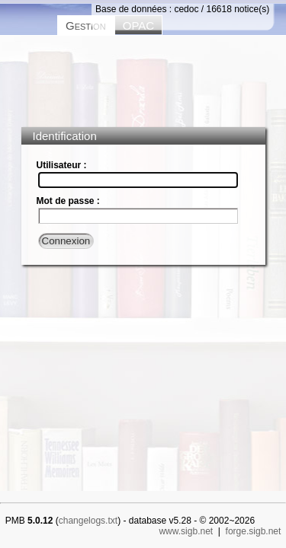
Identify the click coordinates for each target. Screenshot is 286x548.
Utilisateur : (62, 165)
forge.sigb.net (253, 531)
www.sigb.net (186, 531)
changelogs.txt (88, 520)
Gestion (86, 25)
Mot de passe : (68, 201)
